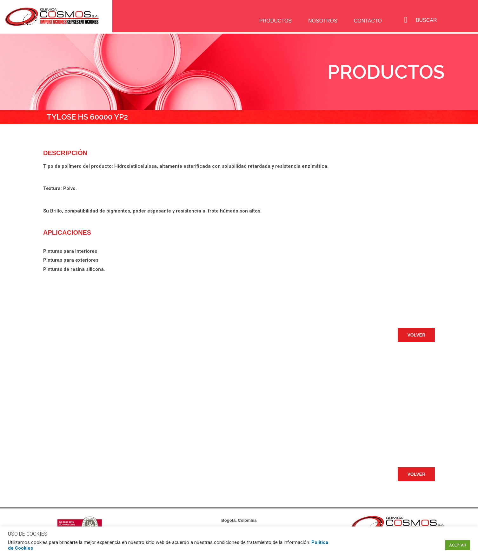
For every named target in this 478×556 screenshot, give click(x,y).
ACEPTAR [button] (457, 545)
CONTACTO (367, 20)
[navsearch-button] (405, 20)
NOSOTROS (321, 20)
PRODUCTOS (274, 20)
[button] (416, 335)
